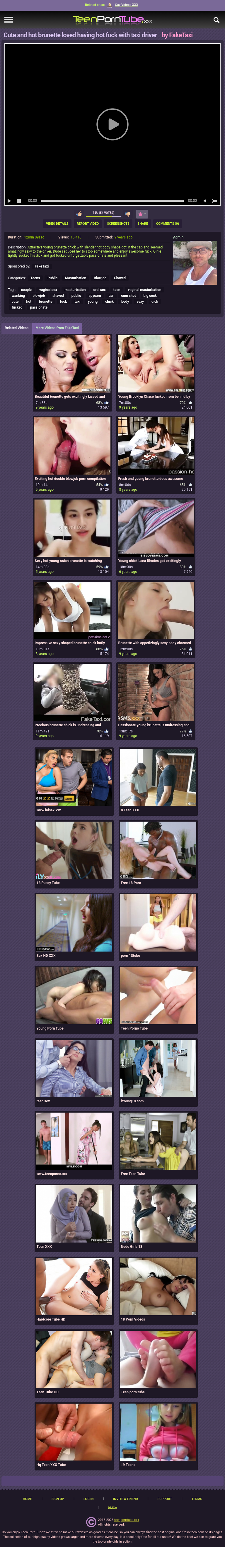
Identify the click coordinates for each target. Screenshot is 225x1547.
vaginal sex (48, 290)
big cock (150, 296)
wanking (18, 296)
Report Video (88, 224)
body (125, 301)
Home (27, 1499)
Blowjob (100, 278)
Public (52, 278)
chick (109, 301)
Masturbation (75, 278)
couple (26, 290)
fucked (17, 307)
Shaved (120, 278)
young (93, 301)
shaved (58, 296)
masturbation (75, 290)
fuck (63, 301)
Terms (196, 1499)
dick (154, 301)
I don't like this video (128, 214)
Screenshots (118, 224)
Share (143, 224)
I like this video (79, 214)
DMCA (112, 1508)
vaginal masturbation (144, 290)
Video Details (57, 224)
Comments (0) (167, 224)
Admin (178, 237)
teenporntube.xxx (126, 1520)
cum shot (128, 296)
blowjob (39, 296)
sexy (140, 301)
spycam (95, 296)
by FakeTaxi (177, 35)
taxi (77, 301)
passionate (38, 307)
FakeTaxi (42, 266)
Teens (35, 278)
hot (29, 301)
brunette (45, 301)
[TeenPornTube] (113, 20)
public (76, 296)
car (110, 296)
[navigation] (8, 20)
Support (164, 1499)
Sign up (58, 1499)
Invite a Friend (125, 1499)
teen (116, 290)
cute (15, 301)
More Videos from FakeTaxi (57, 328)
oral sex (99, 290)
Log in (88, 1499)
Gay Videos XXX (122, 5)
